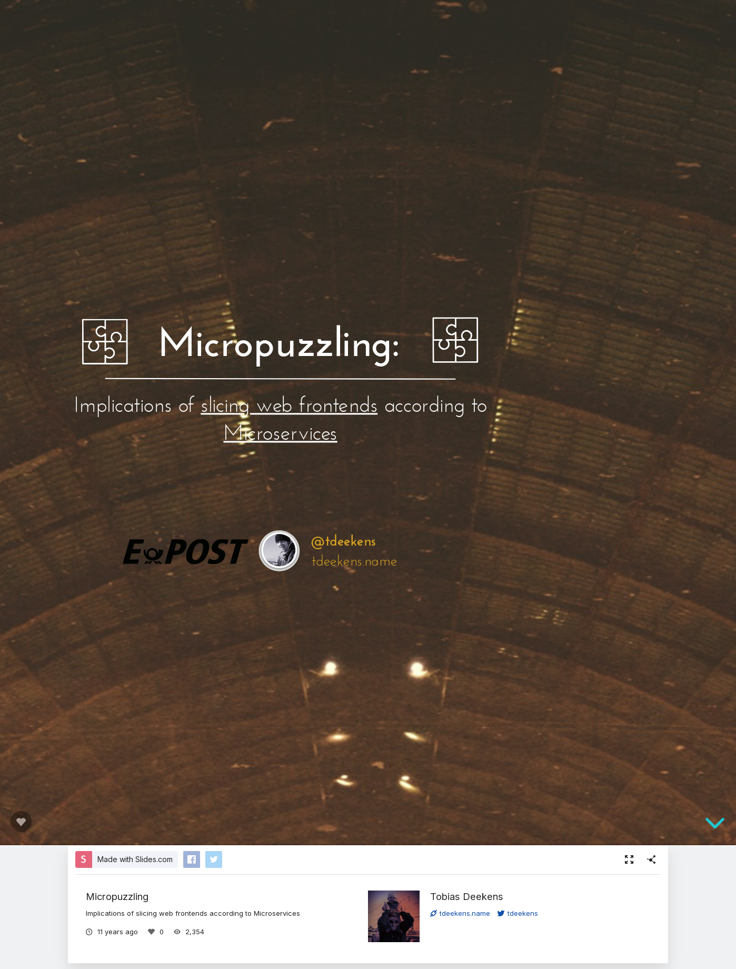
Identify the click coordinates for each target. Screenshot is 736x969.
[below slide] (714, 824)
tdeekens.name (460, 913)
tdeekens (518, 913)
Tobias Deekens (466, 896)
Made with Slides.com (135, 859)
